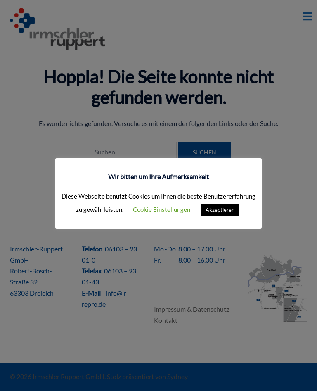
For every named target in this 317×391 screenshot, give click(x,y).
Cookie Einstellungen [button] (161, 209)
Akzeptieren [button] (220, 209)
